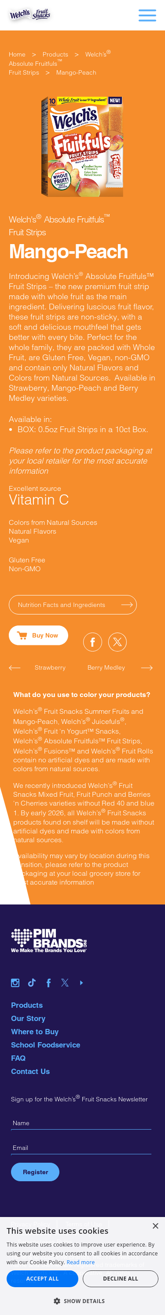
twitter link (68, 972)
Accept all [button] (42, 1278)
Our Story (28, 1018)
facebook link (51, 972)
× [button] (155, 1226)
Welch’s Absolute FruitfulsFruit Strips (60, 63)
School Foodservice (45, 1044)
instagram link (18, 972)
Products (55, 54)
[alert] (82, 1266)
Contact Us (30, 1071)
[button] (82, 1300)
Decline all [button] (120, 1278)
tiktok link (35, 971)
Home (17, 54)
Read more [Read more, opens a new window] (81, 1262)
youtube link (84, 972)
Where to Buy (35, 1031)
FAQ (18, 1058)
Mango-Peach (76, 72)
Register (35, 1172)
